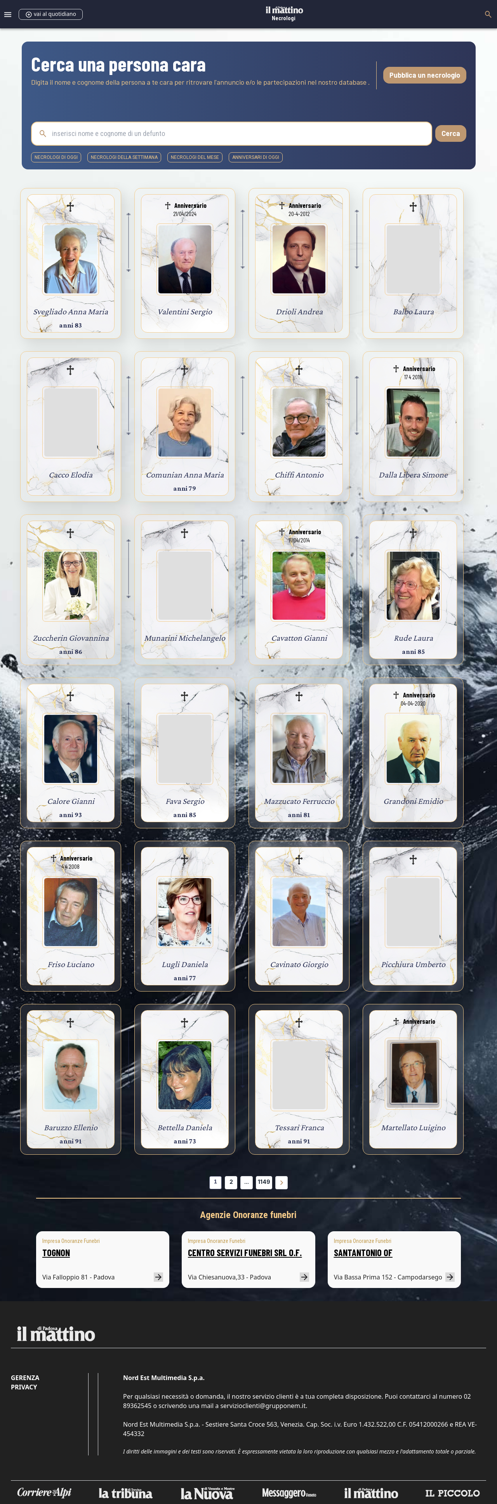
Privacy (24, 1387)
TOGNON (56, 1252)
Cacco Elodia (70, 474)
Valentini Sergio (184, 311)
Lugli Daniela (185, 964)
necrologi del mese (195, 157)
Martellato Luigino (413, 1127)
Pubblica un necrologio (424, 75)
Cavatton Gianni (299, 638)
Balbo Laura (413, 311)
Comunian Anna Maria (185, 474)
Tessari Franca (299, 1127)
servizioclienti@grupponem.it (263, 1405)
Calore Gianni (70, 801)
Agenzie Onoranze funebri (248, 1214)
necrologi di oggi (56, 157)
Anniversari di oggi (255, 157)
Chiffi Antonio (299, 474)
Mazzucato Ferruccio (299, 801)
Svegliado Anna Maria (70, 311)
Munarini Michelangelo (184, 638)
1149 (264, 1181)
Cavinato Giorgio (299, 964)
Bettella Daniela (184, 1127)
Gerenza (25, 1377)
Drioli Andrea (299, 311)
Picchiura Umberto (413, 964)
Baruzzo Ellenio (70, 1127)
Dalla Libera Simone (413, 474)
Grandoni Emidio (413, 801)
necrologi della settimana (124, 157)
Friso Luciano (70, 964)
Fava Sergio (184, 801)
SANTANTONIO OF (363, 1252)
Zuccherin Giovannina (71, 638)
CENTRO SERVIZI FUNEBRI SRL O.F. (245, 1252)
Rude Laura (413, 638)
